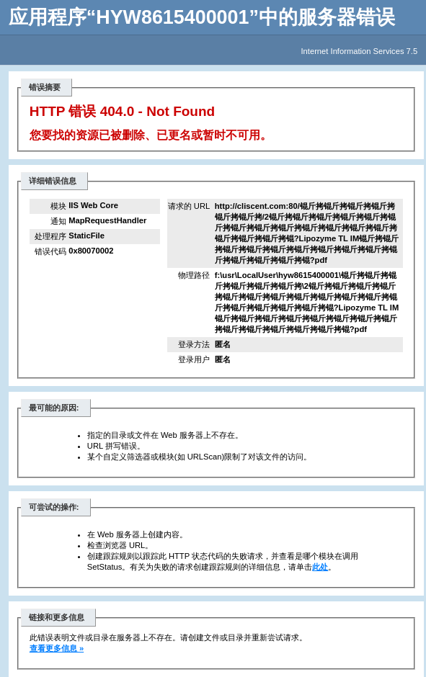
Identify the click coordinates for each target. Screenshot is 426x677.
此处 (320, 566)
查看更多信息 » (57, 648)
